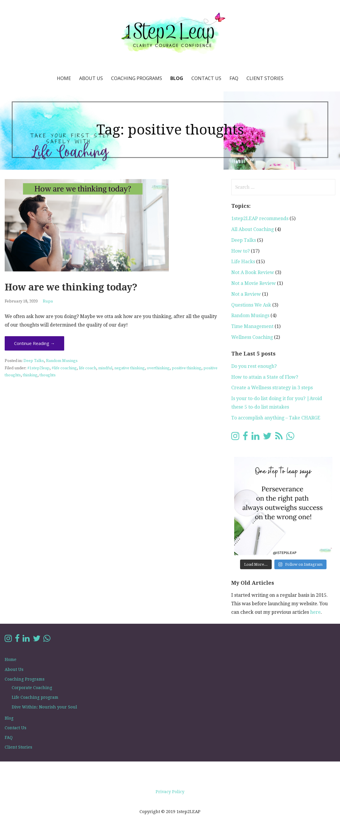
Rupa (48, 301)
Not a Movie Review (253, 283)
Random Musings (62, 360)
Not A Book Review (252, 272)
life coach (87, 368)
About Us (91, 78)
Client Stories (264, 78)
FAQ (233, 78)
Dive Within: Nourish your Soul (44, 707)
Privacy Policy (170, 791)
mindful (105, 368)
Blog (176, 78)
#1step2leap (38, 368)
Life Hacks (243, 261)
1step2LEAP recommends (259, 218)
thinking (30, 375)
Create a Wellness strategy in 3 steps (272, 387)
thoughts (48, 375)
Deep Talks (33, 360)
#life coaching (64, 368)
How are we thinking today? (71, 287)
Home (64, 78)
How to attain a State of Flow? (264, 377)
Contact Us (206, 78)
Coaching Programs (136, 78)
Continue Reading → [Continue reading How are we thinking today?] (34, 343)
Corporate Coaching (32, 687)
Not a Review (246, 294)
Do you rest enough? (254, 366)
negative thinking (129, 368)
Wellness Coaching (252, 337)
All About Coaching (252, 229)
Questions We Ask (251, 305)
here (315, 612)
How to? (240, 251)
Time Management (252, 326)
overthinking (158, 368)
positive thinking (186, 368)
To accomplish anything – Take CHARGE (275, 418)
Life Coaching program (35, 697)
